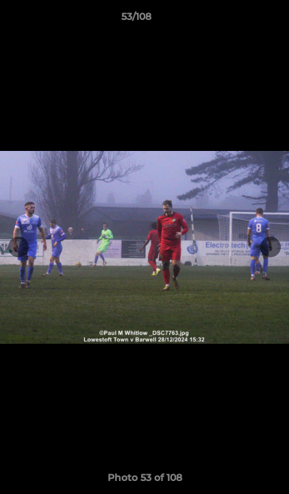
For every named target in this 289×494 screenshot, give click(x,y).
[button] (239, 20)
